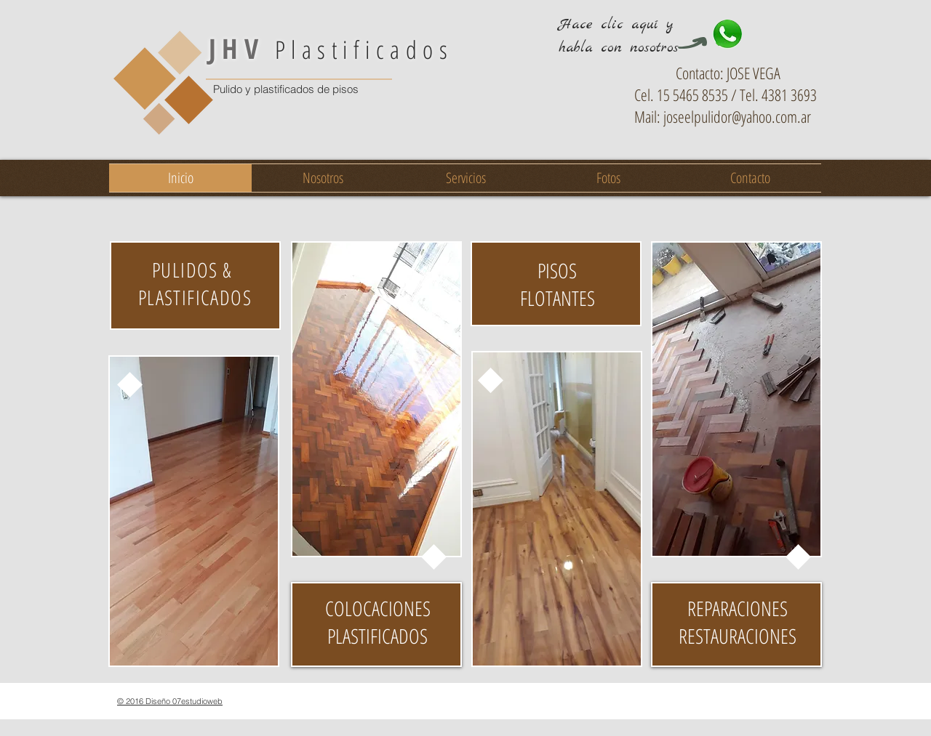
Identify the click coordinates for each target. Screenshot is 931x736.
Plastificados (331, 49)
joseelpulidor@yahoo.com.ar (737, 116)
